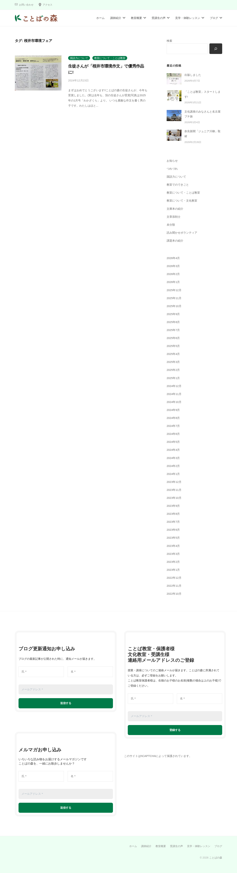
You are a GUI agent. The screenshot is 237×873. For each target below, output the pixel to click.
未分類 (171, 225)
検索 (169, 40)
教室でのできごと (178, 185)
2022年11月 (174, 584)
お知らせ (172, 162)
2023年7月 (173, 520)
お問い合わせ (27, 4)
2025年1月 (173, 378)
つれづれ (172, 170)
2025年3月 (173, 362)
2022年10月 (174, 592)
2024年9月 (173, 409)
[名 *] (90, 670)
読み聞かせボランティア (182, 233)
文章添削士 (174, 217)
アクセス (49, 4)
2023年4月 (173, 544)
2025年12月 (174, 290)
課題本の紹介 (175, 241)
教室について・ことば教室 (109, 58)
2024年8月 (173, 417)
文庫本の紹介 (175, 209)
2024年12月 (174, 385)
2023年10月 (174, 497)
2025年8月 (173, 322)
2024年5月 (173, 441)
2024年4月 (173, 449)
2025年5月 (173, 346)
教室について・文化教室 (182, 201)
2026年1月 (173, 282)
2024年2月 (173, 465)
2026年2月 (173, 274)
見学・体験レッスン (187, 17)
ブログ (214, 17)
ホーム (100, 17)
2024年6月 (173, 433)
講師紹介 (115, 17)
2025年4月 (173, 354)
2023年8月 (173, 513)
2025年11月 (174, 298)
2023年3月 (173, 552)
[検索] (215, 48)
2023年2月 (173, 560)
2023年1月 (173, 568)
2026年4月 (173, 258)
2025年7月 (173, 330)
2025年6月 (173, 338)
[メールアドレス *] (66, 688)
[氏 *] (41, 670)
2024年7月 (173, 425)
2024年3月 (173, 457)
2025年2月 (173, 370)
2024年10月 (174, 401)
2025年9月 (173, 314)
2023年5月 (173, 536)
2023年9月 (173, 505)
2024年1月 (173, 473)
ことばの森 (215, 856)
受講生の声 (159, 17)
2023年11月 (174, 489)
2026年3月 (173, 266)
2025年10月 (174, 306)
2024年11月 (174, 393)
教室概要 (136, 17)
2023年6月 (173, 528)
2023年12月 (174, 481)
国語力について (79, 58)
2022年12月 (174, 576)
